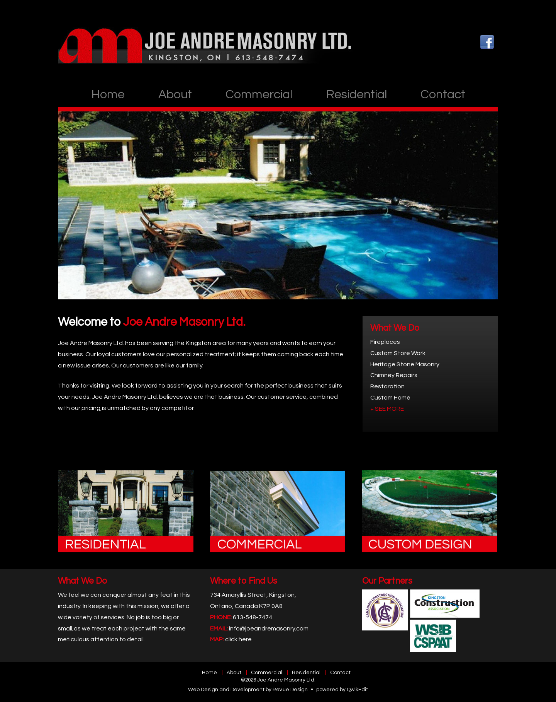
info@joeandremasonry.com (269, 628)
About (175, 94)
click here (238, 639)
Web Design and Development (226, 689)
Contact (442, 94)
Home (108, 94)
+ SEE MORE (387, 409)
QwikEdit (357, 689)
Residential (356, 94)
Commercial (258, 94)
